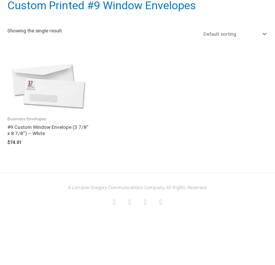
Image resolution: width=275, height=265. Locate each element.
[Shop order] (233, 34)
